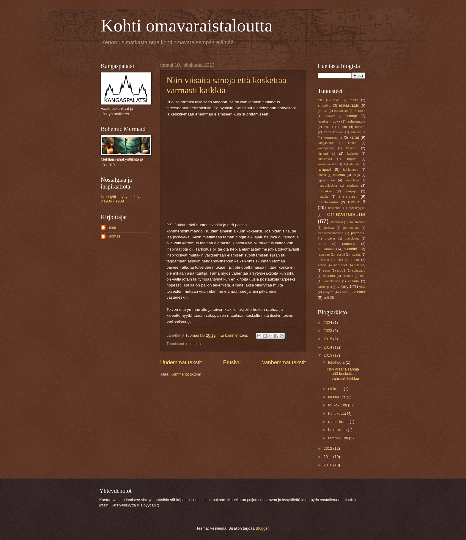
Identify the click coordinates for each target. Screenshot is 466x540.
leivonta (339, 175)
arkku (336, 100)
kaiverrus (358, 132)
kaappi (360, 127)
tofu (362, 276)
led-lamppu (350, 169)
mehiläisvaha (328, 202)
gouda (322, 111)
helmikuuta (338, 429)
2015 (328, 339)
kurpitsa (351, 159)
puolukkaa (352, 238)
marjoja (351, 191)
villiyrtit (328, 292)
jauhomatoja (356, 121)
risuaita (355, 254)
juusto (342, 127)
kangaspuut (325, 143)
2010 (328, 465)
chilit (354, 100)
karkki (352, 143)
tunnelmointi (332, 281)
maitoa (352, 185)
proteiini (330, 238)
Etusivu (232, 362)
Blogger (262, 528)
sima (326, 270)
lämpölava (352, 180)
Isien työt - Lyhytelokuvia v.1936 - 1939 (122, 198)
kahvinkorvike (333, 132)
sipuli (341, 270)
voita (343, 292)
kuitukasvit (325, 159)
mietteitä (193, 343)
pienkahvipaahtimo (330, 233)
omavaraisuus (346, 213)
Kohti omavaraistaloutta (187, 25)
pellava (329, 227)
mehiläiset (348, 196)
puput (322, 244)
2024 (328, 322)
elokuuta (336, 389)
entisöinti (324, 105)
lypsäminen (326, 180)
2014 (328, 347)
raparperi (324, 254)
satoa (322, 265)
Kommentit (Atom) (186, 374)
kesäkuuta (337, 397)
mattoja (323, 196)
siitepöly (359, 265)
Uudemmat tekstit (181, 362)
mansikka (325, 191)
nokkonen (334, 208)
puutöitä (350, 249)
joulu (327, 127)
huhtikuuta (337, 413)
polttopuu (358, 233)
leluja (356, 175)
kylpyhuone (352, 164)
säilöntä (329, 276)
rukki (339, 260)
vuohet (359, 292)
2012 (328, 448)
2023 (328, 330)
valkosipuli (325, 287)
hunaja (351, 116)
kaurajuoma (326, 148)
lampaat (324, 169)
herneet (360, 111)
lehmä (322, 175)
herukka (330, 116)
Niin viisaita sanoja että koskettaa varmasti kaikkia (343, 374)
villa (362, 287)
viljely (343, 286)
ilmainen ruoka (329, 121)
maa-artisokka (327, 185)
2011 (328, 457)
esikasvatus (349, 105)
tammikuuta (338, 438)
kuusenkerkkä (327, 164)
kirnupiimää (326, 153)
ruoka (354, 260)
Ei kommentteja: (235, 335)
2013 (328, 355)
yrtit (326, 297)
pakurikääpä (357, 222)
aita (320, 100)
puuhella (348, 244)
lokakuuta (337, 362)
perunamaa (351, 227)
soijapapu (358, 270)
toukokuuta (338, 405)
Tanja (111, 227)
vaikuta (353, 281)
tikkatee (348, 276)
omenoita (336, 222)
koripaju (352, 153)
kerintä (351, 148)
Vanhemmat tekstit (284, 362)
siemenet (340, 265)
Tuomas (113, 236)
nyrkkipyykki (357, 208)
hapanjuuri (341, 111)
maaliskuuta (339, 421)
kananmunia (332, 137)
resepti (340, 254)
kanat (354, 137)
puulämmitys (327, 249)
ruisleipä (323, 260)
